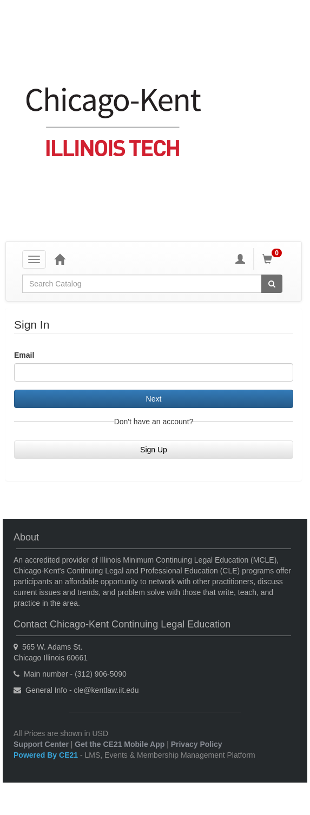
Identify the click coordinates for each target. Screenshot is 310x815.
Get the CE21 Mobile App (119, 744)
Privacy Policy (196, 744)
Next (154, 399)
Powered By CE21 (47, 755)
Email (24, 355)
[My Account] (240, 258)
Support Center (41, 744)
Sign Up (153, 449)
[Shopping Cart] (273, 258)
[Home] (59, 258)
